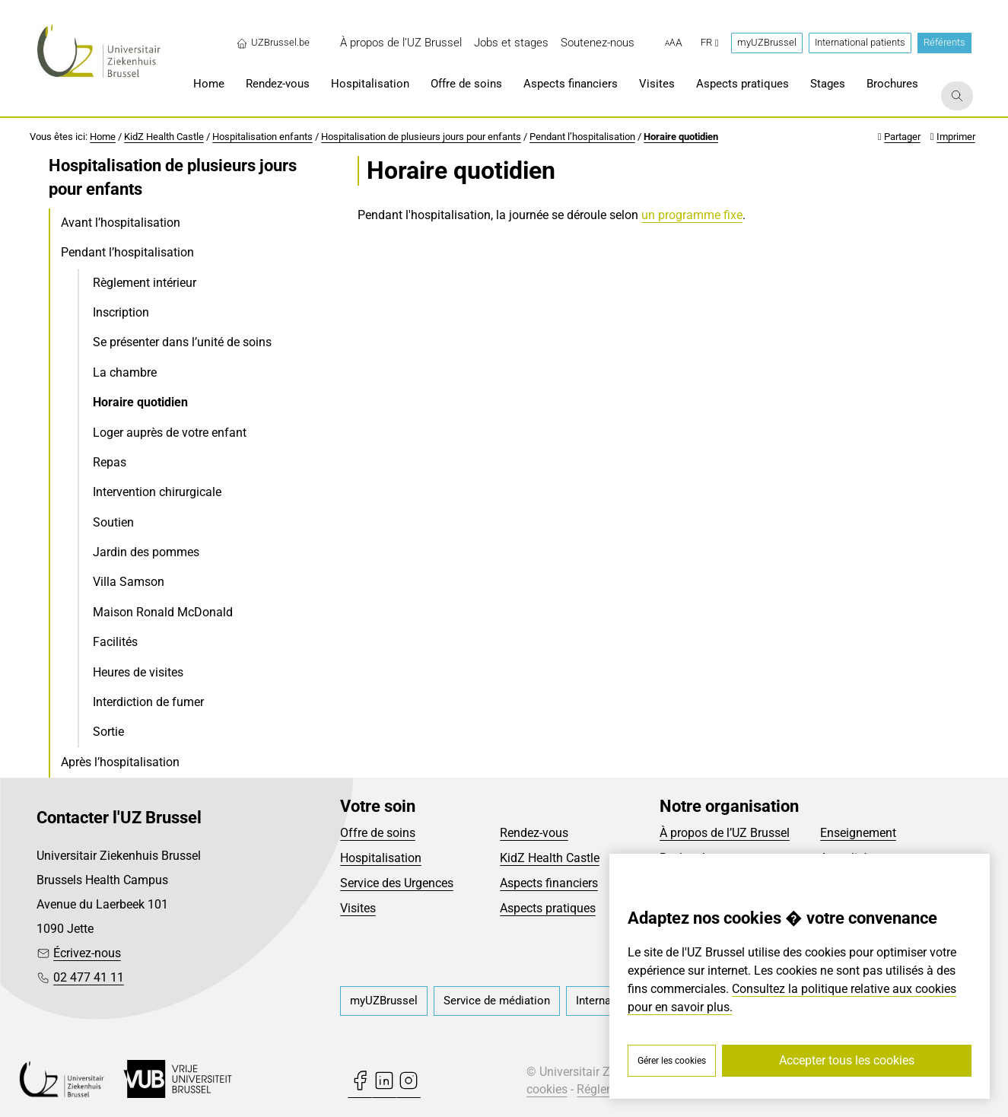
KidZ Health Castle (164, 136)
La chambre (125, 372)
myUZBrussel (767, 42)
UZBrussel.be (273, 43)
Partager (902, 136)
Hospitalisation (380, 858)
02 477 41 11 (88, 977)
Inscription (121, 312)
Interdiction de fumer (148, 702)
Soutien (113, 522)
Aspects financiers (549, 883)
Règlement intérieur (144, 282)
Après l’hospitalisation (120, 762)
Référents (944, 42)
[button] (673, 43)
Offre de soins (377, 833)
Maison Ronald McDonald (163, 612)
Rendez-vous (534, 833)
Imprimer (955, 136)
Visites (358, 908)
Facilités (115, 642)
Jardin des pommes (146, 552)
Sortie (108, 731)
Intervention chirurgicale (157, 492)
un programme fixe (691, 215)
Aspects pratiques (548, 908)
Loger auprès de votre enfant (169, 432)
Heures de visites (138, 672)
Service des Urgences (396, 883)
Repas (109, 462)
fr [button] (710, 42)
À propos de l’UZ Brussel (725, 833)
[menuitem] (401, 43)
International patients (860, 42)
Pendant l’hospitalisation (582, 136)
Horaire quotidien (681, 136)
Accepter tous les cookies (846, 1060)
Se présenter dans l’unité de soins (182, 342)
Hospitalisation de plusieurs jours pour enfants (421, 136)
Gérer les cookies (672, 1060)
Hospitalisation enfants (262, 136)
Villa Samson (128, 581)
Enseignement (858, 833)
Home (103, 136)
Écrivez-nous (87, 953)
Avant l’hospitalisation (120, 222)
